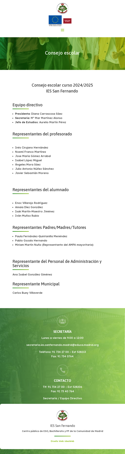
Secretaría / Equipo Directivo (62, 398)
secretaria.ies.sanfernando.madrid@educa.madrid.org (62, 345)
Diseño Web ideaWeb (62, 441)
